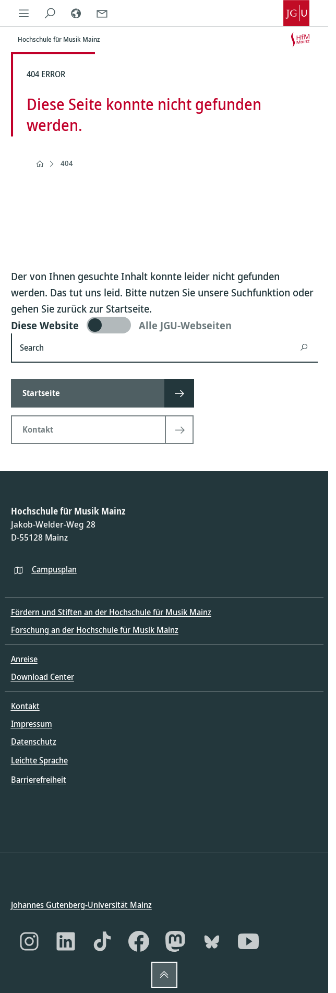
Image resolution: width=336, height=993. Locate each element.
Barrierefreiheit (38, 779)
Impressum (31, 723)
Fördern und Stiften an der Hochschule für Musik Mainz (111, 612)
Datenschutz (33, 741)
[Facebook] (138, 941)
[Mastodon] (175, 941)
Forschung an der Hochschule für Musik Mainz (94, 630)
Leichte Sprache (39, 760)
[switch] (164, 325)
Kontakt (25, 706)
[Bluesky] (211, 941)
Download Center (42, 677)
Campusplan (54, 569)
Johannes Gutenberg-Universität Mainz (81, 905)
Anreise (24, 659)
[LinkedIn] (65, 941)
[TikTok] (102, 941)
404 (67, 163)
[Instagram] (29, 941)
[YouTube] (248, 941)
